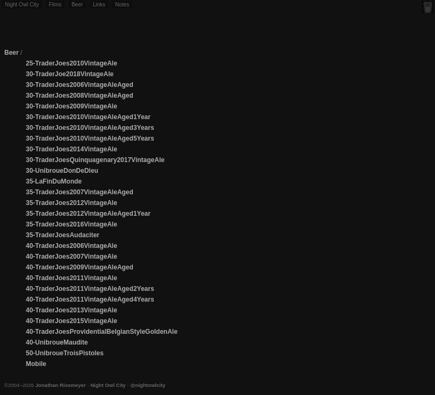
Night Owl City (22, 5)
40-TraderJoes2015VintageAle (71, 321)
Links (98, 5)
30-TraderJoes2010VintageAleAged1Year (88, 117)
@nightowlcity (147, 385)
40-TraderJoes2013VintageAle (71, 310)
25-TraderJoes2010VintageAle (71, 63)
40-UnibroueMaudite (57, 342)
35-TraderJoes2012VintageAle (71, 203)
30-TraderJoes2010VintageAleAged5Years (90, 138)
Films (55, 5)
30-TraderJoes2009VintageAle (71, 106)
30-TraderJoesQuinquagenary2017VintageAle (95, 160)
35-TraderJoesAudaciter (62, 235)
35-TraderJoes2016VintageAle (71, 224)
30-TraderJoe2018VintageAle (69, 74)
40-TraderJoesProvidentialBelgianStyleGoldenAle (101, 331)
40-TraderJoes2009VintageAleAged (79, 267)
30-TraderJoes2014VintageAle (71, 149)
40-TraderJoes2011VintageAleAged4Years (90, 299)
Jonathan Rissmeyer (60, 385)
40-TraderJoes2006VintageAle (71, 246)
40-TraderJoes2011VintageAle (71, 278)
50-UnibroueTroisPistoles (65, 353)
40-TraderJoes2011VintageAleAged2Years (90, 288)
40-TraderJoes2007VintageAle (71, 256)
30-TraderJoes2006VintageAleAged (79, 85)
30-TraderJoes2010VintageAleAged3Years (90, 127)
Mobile (36, 364)
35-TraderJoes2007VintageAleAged (79, 192)
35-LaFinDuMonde (54, 181)
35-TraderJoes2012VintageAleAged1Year (88, 213)
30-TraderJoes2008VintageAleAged (79, 95)
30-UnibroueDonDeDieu (62, 170)
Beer (77, 5)
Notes (122, 5)
